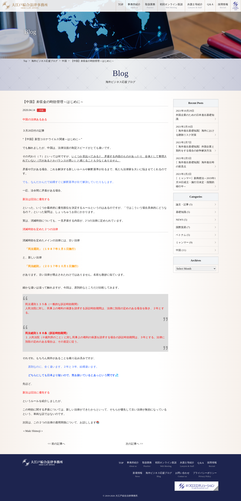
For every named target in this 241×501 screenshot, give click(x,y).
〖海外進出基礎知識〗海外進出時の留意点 (195, 168)
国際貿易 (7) (183, 235)
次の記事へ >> (134, 443)
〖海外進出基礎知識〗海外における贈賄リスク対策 (195, 131)
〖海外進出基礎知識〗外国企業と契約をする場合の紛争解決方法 (195, 150)
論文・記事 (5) (184, 211)
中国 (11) (181, 258)
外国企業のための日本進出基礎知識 (195, 115)
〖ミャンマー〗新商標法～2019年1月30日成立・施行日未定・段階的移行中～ (195, 187)
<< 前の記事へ (56, 443)
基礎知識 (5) (183, 219)
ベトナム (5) (183, 242)
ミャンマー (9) (184, 250)
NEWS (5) (182, 227)
